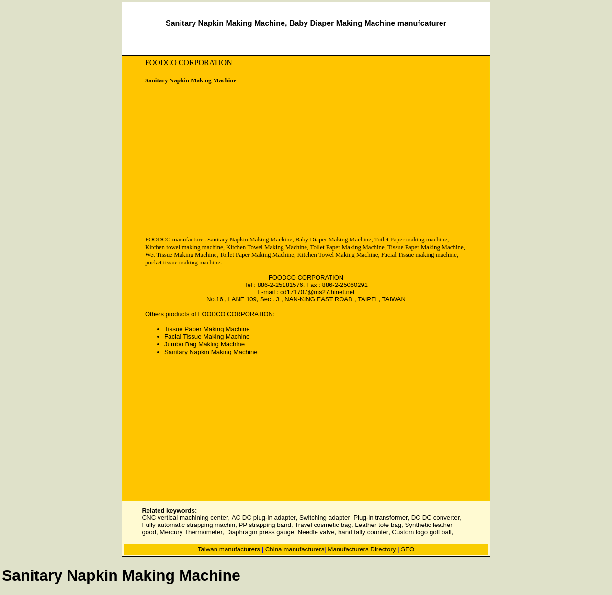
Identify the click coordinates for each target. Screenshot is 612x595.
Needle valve (316, 532)
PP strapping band (264, 524)
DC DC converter (435, 517)
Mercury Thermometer (191, 532)
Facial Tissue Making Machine (207, 336)
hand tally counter (363, 532)
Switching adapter (324, 517)
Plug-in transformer (380, 517)
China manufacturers (295, 549)
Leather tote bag (378, 524)
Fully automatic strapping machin (188, 524)
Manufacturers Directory (362, 549)
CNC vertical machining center (185, 517)
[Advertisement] (225, 161)
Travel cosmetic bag (323, 524)
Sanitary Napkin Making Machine (211, 351)
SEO (407, 549)
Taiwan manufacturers (229, 549)
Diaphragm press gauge (260, 532)
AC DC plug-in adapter (264, 517)
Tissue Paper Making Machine (207, 328)
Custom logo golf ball (421, 532)
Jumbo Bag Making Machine (204, 344)
